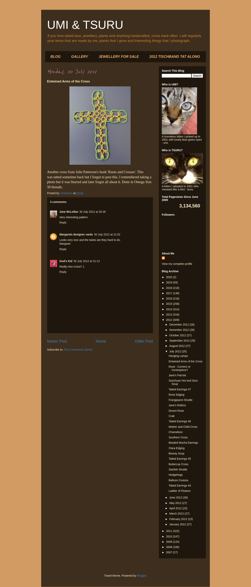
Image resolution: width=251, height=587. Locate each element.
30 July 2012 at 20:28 (92, 211)
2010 (169, 536)
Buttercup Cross (178, 464)
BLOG (55, 57)
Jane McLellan (68, 211)
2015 (169, 303)
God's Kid (65, 261)
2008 (169, 547)
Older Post (144, 341)
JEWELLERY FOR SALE (119, 57)
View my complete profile (177, 263)
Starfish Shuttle (178, 469)
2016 (169, 298)
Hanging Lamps (178, 355)
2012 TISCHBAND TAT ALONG (174, 57)
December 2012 (179, 324)
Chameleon (176, 432)
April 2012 (175, 508)
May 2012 (175, 503)
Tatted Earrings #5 (180, 458)
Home (101, 341)
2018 (169, 287)
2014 (169, 309)
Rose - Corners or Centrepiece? (179, 368)
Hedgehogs (176, 474)
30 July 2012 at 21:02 (107, 234)
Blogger (141, 575)
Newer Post (57, 341)
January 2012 (178, 524)
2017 (169, 293)
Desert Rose (176, 410)
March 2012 (177, 513)
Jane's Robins (177, 405)
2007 (169, 552)
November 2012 (179, 329)
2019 (169, 282)
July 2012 (175, 351)
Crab (172, 416)
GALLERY (79, 57)
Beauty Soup (176, 453)
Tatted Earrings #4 (180, 485)
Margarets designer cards (76, 234)
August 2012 (177, 345)
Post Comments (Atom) (78, 349)
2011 (169, 531)
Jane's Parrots (177, 375)
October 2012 (178, 335)
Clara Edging (177, 448)
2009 (169, 541)
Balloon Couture (178, 480)
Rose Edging (176, 394)
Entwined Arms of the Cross (186, 361)
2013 (169, 314)
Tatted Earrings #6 (180, 421)
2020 (169, 277)
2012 (169, 319)
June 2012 (176, 497)
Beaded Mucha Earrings (183, 442)
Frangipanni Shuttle (180, 400)
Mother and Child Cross (183, 426)
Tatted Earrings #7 (180, 389)
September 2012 (179, 340)
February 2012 (178, 519)
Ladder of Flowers (180, 490)
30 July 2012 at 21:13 (87, 261)
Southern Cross (178, 437)
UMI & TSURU (85, 24)
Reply (62, 222)
